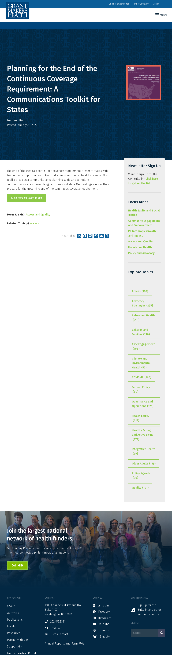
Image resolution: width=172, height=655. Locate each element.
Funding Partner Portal (118, 4)
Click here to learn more (26, 197)
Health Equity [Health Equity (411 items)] (140, 418)
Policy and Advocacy (141, 253)
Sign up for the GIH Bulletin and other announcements (149, 609)
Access (34, 223)
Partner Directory (141, 4)
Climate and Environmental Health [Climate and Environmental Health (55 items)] (141, 363)
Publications (15, 619)
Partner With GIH (17, 639)
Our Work (13, 612)
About (11, 606)
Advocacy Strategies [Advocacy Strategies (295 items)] (142, 303)
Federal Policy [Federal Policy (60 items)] (141, 390)
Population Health (140, 247)
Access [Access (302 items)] (140, 291)
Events (11, 626)
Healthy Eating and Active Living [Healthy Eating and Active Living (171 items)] (143, 435)
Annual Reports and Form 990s (64, 643)
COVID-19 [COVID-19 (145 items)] (141, 377)
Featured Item (16, 120)
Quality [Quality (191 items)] (140, 487)
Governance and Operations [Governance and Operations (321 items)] (142, 404)
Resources (13, 633)
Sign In (156, 4)
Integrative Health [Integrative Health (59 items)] (143, 451)
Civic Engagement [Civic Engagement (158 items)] (143, 346)
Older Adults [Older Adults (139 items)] (144, 463)
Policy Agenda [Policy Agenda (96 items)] (141, 476)
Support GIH (15, 646)
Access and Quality (38, 214)
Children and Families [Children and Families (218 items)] (141, 332)
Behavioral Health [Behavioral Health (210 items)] (143, 318)
